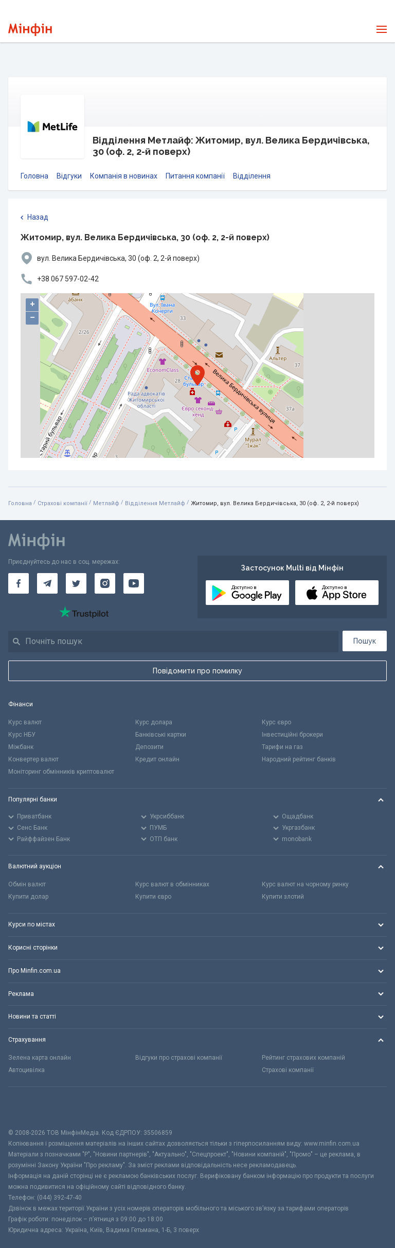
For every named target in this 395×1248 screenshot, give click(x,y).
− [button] (32, 318)
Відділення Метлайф (155, 503)
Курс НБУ (21, 734)
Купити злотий (283, 896)
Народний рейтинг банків (299, 759)
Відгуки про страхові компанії (178, 1057)
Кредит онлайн (157, 759)
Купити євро (153, 896)
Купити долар (28, 896)
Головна (34, 176)
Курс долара (153, 722)
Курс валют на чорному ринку (305, 884)
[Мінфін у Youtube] (133, 583)
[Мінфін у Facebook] (18, 583)
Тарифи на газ (282, 747)
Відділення (252, 176)
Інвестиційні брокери (292, 734)
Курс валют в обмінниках (172, 884)
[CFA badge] (31, 1107)
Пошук (364, 641)
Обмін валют (27, 884)
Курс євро (276, 722)
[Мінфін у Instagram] (105, 583)
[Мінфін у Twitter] (76, 583)
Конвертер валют (33, 759)
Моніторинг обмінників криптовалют (61, 771)
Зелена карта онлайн (39, 1057)
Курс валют (25, 722)
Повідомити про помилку (197, 671)
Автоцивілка (26, 1070)
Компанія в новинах (123, 176)
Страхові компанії (62, 503)
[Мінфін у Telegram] (47, 583)
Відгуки (69, 176)
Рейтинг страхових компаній (303, 1057)
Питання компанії (195, 176)
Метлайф (106, 503)
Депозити (149, 747)
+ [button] (32, 304)
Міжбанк (20, 747)
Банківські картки (160, 734)
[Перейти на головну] (30, 29)
